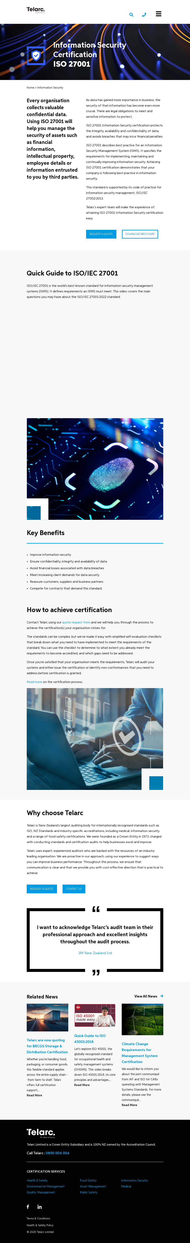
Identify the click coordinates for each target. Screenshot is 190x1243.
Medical (126, 1186)
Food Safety (88, 1180)
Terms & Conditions (38, 1218)
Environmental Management (45, 1186)
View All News (148, 996)
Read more (34, 682)
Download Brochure (140, 234)
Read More (34, 1095)
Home (30, 87)
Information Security (50, 87)
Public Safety (88, 1192)
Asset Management (93, 1186)
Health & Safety (37, 1180)
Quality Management (41, 1192)
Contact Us (74, 889)
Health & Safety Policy (40, 1225)
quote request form (76, 622)
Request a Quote (101, 234)
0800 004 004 (57, 1153)
